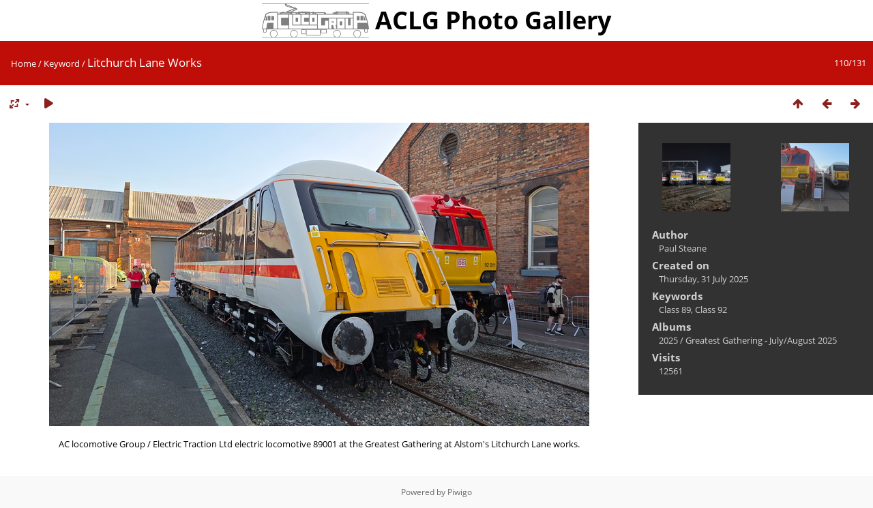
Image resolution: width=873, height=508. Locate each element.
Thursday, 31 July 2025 (703, 279)
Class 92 (711, 309)
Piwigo (459, 492)
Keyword (62, 63)
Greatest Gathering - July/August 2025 (761, 340)
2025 (668, 340)
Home (23, 63)
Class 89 (675, 309)
